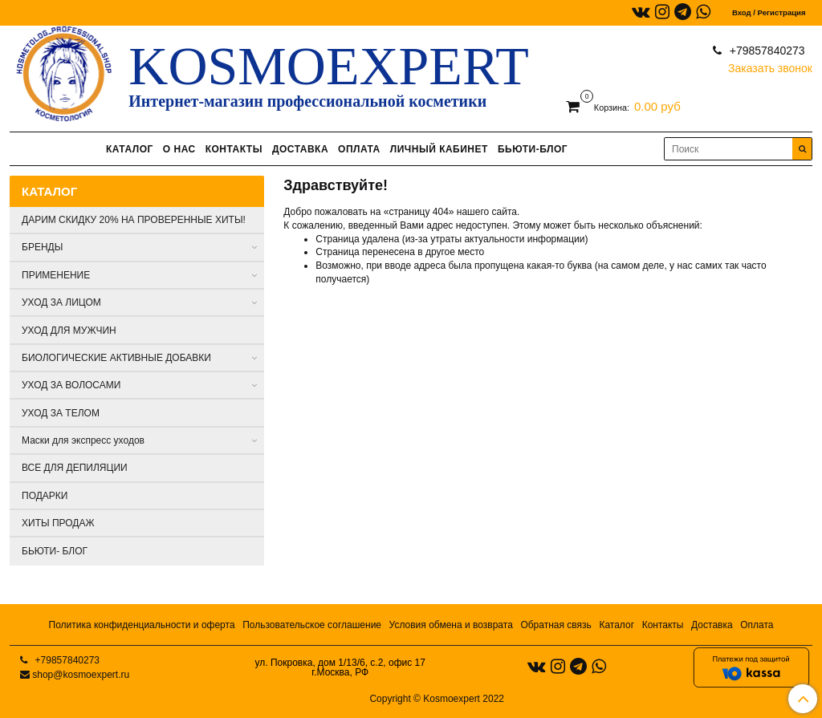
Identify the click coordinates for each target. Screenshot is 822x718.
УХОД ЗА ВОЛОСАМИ (71, 385)
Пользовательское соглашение (311, 625)
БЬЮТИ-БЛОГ (533, 149)
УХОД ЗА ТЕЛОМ (61, 413)
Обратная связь (555, 625)
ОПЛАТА (359, 149)
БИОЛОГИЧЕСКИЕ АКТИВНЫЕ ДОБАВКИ (116, 357)
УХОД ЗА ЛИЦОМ (61, 302)
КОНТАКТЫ (234, 149)
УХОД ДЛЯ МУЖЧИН (69, 330)
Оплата (756, 625)
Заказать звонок (770, 64)
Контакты (663, 625)
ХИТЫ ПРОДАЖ (58, 523)
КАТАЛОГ (129, 149)
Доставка (712, 625)
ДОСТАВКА (300, 149)
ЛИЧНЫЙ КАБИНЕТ (439, 149)
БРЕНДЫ (42, 247)
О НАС (179, 149)
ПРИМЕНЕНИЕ (56, 275)
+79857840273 (765, 50)
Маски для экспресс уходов (83, 440)
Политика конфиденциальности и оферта (142, 625)
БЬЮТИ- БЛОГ (54, 551)
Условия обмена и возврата (451, 625)
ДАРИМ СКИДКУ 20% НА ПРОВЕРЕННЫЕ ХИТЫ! (134, 219)
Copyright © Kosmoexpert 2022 (436, 699)
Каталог (616, 625)
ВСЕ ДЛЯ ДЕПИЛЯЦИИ (75, 467)
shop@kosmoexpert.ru (80, 674)
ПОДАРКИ (44, 495)
